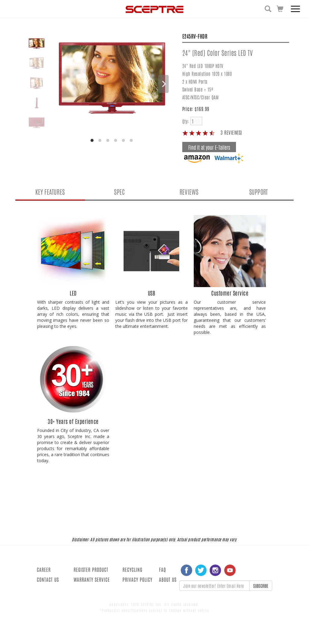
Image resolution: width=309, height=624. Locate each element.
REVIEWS (189, 191)
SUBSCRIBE (260, 585)
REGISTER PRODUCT (91, 569)
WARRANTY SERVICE (92, 579)
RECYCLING (132, 569)
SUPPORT (258, 191)
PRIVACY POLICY (137, 579)
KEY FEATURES (50, 191)
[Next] (163, 84)
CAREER (44, 569)
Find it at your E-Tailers (209, 147)
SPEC (119, 191)
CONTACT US (48, 579)
